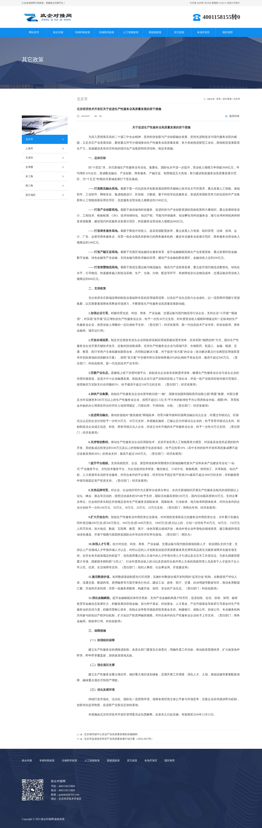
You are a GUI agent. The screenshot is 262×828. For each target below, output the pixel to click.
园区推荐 (228, 32)
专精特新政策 (82, 32)
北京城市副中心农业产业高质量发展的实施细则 (111, 734)
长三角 (46, 176)
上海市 (46, 148)
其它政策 (179, 32)
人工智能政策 (130, 32)
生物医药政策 (106, 32)
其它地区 (46, 195)
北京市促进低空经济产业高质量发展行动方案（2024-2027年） (119, 738)
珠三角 (46, 185)
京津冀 (46, 167)
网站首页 (34, 32)
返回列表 (234, 116)
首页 (218, 99)
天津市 (46, 157)
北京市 (46, 139)
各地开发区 (203, 32)
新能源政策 (155, 32)
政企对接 (58, 32)
